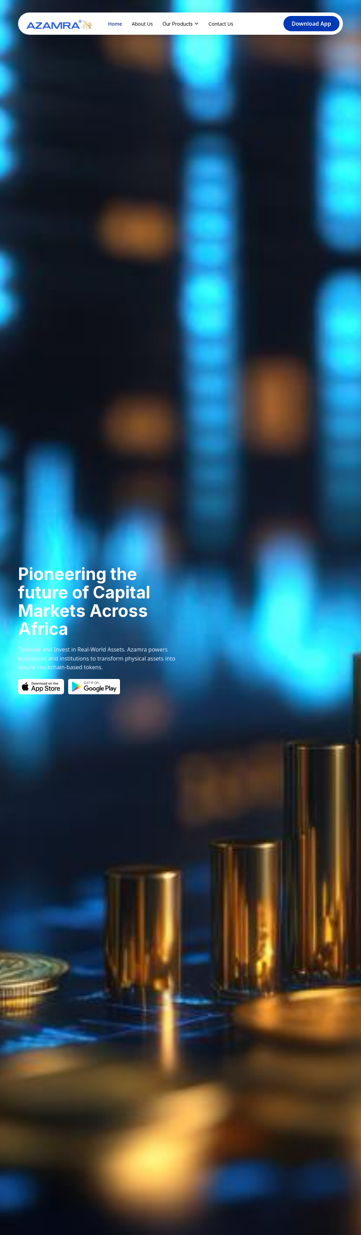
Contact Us (220, 23)
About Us (142, 23)
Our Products (180, 24)
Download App (311, 23)
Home (115, 23)
